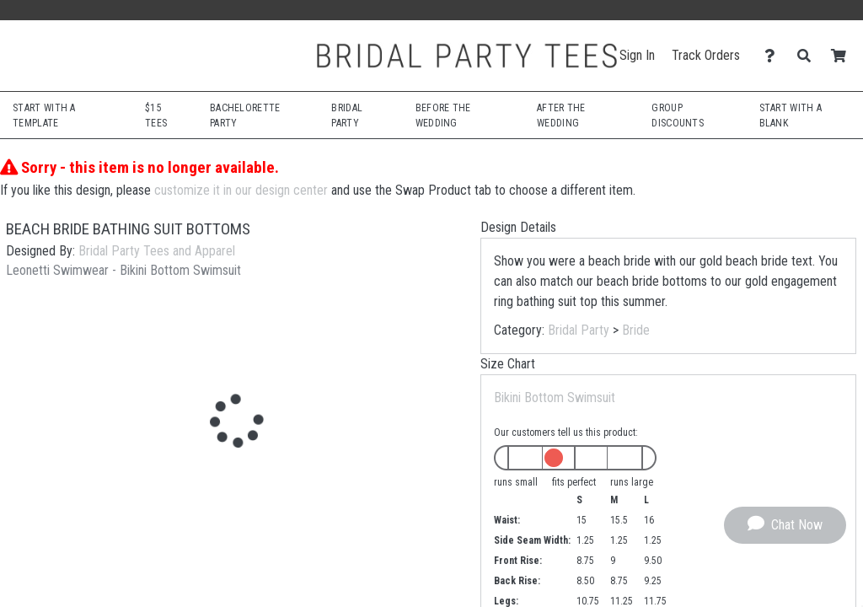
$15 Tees (156, 115)
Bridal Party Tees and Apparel (156, 251)
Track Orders (706, 55)
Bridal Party (578, 330)
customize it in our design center (241, 190)
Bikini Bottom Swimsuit (554, 397)
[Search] (808, 56)
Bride (636, 330)
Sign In (637, 55)
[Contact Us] (774, 56)
